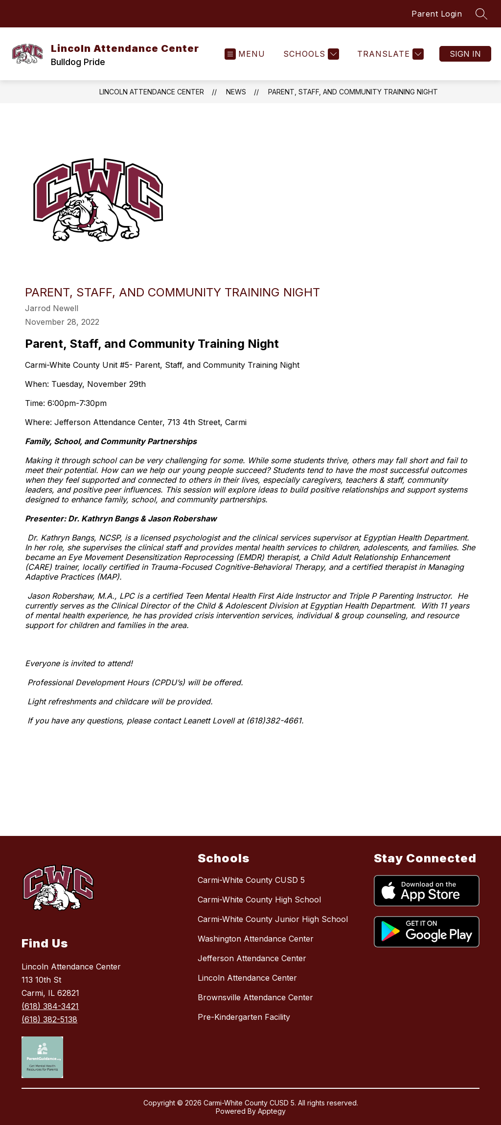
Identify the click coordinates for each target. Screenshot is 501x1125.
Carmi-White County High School (259, 899)
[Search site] (481, 14)
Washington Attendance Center (256, 939)
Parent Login (436, 14)
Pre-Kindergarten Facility (244, 1017)
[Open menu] (245, 54)
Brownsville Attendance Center (255, 997)
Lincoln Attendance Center (151, 92)
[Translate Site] (389, 54)
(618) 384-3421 (50, 1006)
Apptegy (272, 1111)
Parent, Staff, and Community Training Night (353, 92)
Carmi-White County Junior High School (273, 919)
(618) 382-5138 (49, 1019)
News (236, 92)
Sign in (465, 54)
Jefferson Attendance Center (252, 958)
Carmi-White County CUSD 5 (251, 880)
